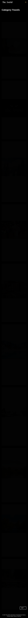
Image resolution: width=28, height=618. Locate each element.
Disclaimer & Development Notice (18, 614)
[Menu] (25, 2)
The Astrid (8, 614)
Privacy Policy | (10, 616)
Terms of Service (17, 616)
